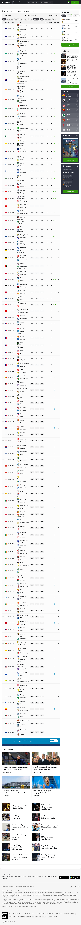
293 (13, 500)
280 (13, 421)
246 (13, 178)
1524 (13, 164)
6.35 (37, 629)
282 (13, 434)
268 (13, 345)
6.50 (42, 643)
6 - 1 (51, 151)
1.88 (42, 383)
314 (13, 629)
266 (13, 330)
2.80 (42, 521)
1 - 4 (51, 178)
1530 (13, 688)
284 (13, 447)
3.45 (37, 440)
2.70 (32, 472)
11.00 (42, 428)
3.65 (37, 564)
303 (13, 604)
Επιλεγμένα (10, 19)
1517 (13, 89)
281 (13, 428)
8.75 (42, 623)
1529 (13, 674)
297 (13, 521)
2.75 (32, 597)
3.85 (32, 650)
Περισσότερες (70, 86)
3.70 (37, 486)
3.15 (37, 415)
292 (13, 493)
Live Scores (23, 3)
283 (13, 440)
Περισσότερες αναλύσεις (70, 45)
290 (13, 479)
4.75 (37, 551)
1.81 (42, 650)
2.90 (37, 570)
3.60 (37, 493)
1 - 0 (51, 53)
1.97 (32, 390)
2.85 (42, 514)
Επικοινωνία (5, 886)
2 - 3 (51, 191)
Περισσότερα (70, 160)
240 (13, 185)
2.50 (32, 402)
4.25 (42, 527)
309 (13, 591)
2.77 (42, 402)
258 (13, 257)
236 (13, 44)
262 (13, 298)
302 (13, 558)
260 (13, 285)
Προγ (25, 19)
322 (13, 723)
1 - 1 (51, 28)
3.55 (37, 447)
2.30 (32, 500)
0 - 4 (51, 158)
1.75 (32, 527)
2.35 (42, 709)
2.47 (42, 507)
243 (13, 273)
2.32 (32, 415)
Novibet (4, 876)
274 (13, 383)
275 (13, 390)
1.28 (32, 551)
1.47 (32, 643)
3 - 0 (51, 99)
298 (13, 527)
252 (13, 220)
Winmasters (48, 876)
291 (13, 486)
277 (13, 402)
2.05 (32, 702)
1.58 (32, 564)
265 (13, 323)
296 (13, 514)
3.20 (42, 390)
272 (13, 371)
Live (16, 19)
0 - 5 (51, 36)
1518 (13, 129)
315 (13, 643)
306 (13, 570)
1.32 (32, 591)
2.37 (42, 440)
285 (13, 453)
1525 (13, 171)
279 (13, 415)
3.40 (37, 521)
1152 (13, 304)
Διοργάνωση (48, 19)
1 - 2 (51, 116)
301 (13, 551)
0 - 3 (51, 89)
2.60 (32, 440)
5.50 (37, 623)
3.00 (42, 415)
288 (13, 465)
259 (13, 279)
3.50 (32, 383)
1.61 (32, 434)
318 (13, 680)
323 (13, 732)
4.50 (42, 409)
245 (13, 158)
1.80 (42, 421)
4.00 (37, 643)
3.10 (37, 402)
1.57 (32, 696)
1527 (13, 636)
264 (13, 317)
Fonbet (29, 876)
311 (13, 610)
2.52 (42, 396)
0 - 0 (51, 80)
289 (13, 472)
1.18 (32, 428)
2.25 (42, 585)
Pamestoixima (22, 876)
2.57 (32, 396)
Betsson (55, 876)
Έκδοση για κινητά (29, 886)
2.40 (42, 453)
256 (13, 236)
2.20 (32, 604)
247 (13, 191)
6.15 (42, 696)
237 (13, 53)
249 (13, 206)
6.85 (37, 428)
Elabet (15, 876)
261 (13, 292)
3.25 (37, 383)
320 (13, 702)
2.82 (32, 479)
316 (13, 650)
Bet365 (34, 876)
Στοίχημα (15, 3)
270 (13, 358)
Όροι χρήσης (19, 886)
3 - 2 (51, 70)
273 (13, 377)
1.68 (32, 409)
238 (13, 99)
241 (13, 242)
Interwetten (40, 876)
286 (13, 459)
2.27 (42, 465)
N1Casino (4, 878)
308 (13, 585)
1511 (13, 61)
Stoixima (14, 1)
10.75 (42, 629)
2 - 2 (51, 44)
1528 (13, 658)
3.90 (37, 636)
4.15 (32, 421)
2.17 (32, 674)
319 (13, 696)
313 (13, 623)
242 (13, 116)
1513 (13, 70)
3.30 (37, 390)
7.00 (32, 578)
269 (13, 352)
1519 (13, 136)
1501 (13, 36)
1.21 (32, 459)
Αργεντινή (77, 15)
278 (13, 409)
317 (13, 666)
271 (13, 364)
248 (13, 198)
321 (13, 715)
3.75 (37, 409)
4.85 (42, 564)
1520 (13, 143)
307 (13, 578)
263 (13, 311)
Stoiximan (10, 876)
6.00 (37, 459)
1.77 (32, 610)
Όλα (31, 19)
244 (13, 123)
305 (13, 564)
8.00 (42, 551)
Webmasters (12, 886)
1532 (13, 709)
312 (13, 616)
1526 (13, 266)
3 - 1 (51, 279)
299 (13, 535)
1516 (13, 80)
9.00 (42, 591)
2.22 (42, 543)
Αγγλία (69, 15)
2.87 (32, 543)
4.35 (42, 434)
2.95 (37, 604)
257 (13, 249)
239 (13, 108)
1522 (13, 151)
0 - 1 (51, 185)
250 (13, 212)
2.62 (42, 558)
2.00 (42, 486)
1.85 (32, 493)
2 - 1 (51, 123)
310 (13, 597)
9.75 (42, 459)
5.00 (32, 666)
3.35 (37, 396)
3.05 (37, 558)
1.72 (32, 636)
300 (13, 543)
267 (13, 338)
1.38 (42, 578)
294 (13, 507)
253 (13, 229)
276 (13, 396)
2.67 (32, 465)
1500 (13, 28)
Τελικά (20, 19)
